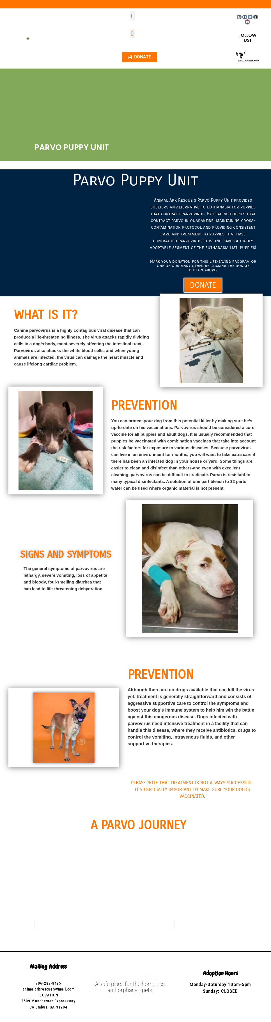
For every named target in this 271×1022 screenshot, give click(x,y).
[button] (132, 16)
